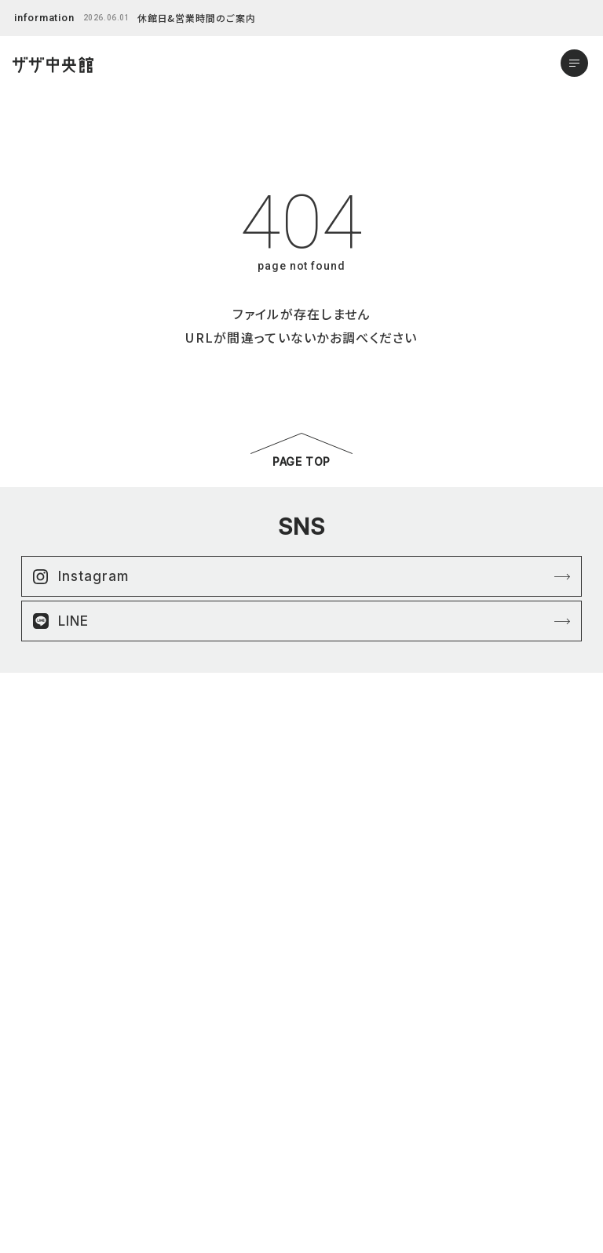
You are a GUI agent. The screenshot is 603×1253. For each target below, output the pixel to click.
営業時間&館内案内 (73, 1159)
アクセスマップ (61, 1141)
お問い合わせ (59, 1177)
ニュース (48, 1087)
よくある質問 (57, 1123)
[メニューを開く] (574, 63)
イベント (48, 1105)
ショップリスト (59, 1051)
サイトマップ (336, 1069)
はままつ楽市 (58, 1069)
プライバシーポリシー (356, 1051)
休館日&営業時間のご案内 (197, 17)
